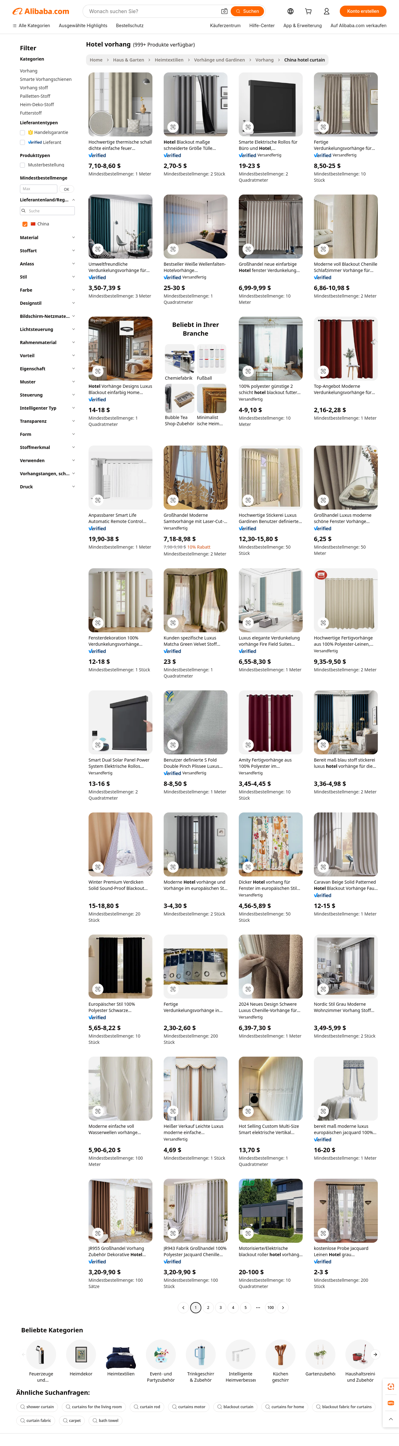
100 (270, 1307)
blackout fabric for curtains (344, 1406)
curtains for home (284, 1406)
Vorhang (265, 60)
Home (96, 60)
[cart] (309, 12)
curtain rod (147, 1406)
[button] (224, 11)
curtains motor (188, 1406)
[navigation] (47, 676)
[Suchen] (247, 11)
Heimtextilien (169, 60)
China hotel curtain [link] (304, 60)
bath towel (105, 1420)
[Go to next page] (283, 1307)
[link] (391, 1387)
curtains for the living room (94, 1406)
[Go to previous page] (183, 1307)
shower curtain (37, 1406)
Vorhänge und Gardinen (219, 60)
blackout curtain (235, 1406)
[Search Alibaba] (152, 11)
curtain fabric (35, 1420)
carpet (72, 1420)
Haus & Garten (128, 60)
